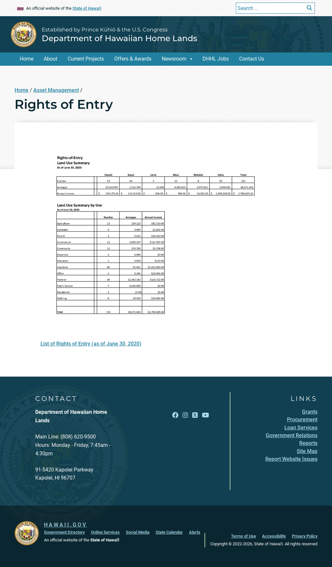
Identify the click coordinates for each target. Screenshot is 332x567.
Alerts (194, 532)
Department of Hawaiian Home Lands (119, 38)
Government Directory (64, 532)
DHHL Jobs (216, 59)
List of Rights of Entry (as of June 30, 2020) (90, 344)
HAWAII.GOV (65, 525)
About (50, 59)
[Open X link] (195, 415)
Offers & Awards (132, 59)
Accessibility (274, 536)
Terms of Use (243, 536)
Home (26, 59)
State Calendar (169, 532)
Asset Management (56, 90)
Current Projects (86, 59)
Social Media (137, 532)
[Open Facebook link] (175, 415)
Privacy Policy (304, 536)
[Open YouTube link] (205, 415)
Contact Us (251, 59)
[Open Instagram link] (185, 415)
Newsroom (174, 59)
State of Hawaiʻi (86, 8)
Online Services (105, 532)
